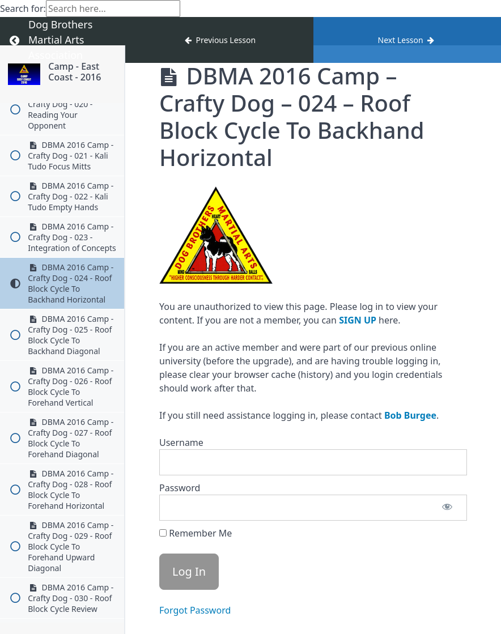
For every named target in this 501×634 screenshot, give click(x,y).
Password (179, 488)
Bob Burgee (410, 415)
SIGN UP (357, 320)
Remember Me (195, 533)
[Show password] (447, 508)
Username (181, 442)
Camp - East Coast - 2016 (74, 71)
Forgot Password (195, 610)
